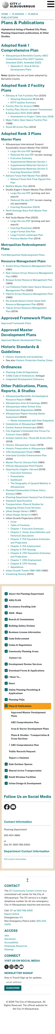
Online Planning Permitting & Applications (24, 691)
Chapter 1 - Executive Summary (27, 528)
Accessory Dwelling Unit (22, 606)
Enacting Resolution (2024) (25, 207)
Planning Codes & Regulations (22, 372)
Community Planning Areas (23, 651)
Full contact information (15, 859)
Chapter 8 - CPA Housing (23, 563)
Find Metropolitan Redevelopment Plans (23, 255)
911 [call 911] (21, 917)
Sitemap (8, 949)
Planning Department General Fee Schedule (29, 497)
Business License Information (25, 632)
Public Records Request (22, 751)
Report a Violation (19, 757)
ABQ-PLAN (15, 600)
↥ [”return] (27, 880)
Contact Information (18, 821)
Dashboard (16, 479)
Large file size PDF (20, 151)
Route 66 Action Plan (17, 127)
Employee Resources (15, 946)
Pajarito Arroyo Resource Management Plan (29, 294)
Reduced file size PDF (22, 154)
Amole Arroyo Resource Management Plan (29, 266)
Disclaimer (10, 939)
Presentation (17, 476)
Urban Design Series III (18, 514)
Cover (13, 521)
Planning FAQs (17, 699)
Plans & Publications (20, 706)
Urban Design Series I (18, 511)
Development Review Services (25, 664)
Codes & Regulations (20, 645)
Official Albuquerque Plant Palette (24, 466)
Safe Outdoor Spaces (20, 764)
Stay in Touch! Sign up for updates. (23, 977)
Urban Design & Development (25, 783)
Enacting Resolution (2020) (25, 172)
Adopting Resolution (21, 99)
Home (4, 14)
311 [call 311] (11, 910)
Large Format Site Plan (22, 231)
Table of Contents (20, 525)
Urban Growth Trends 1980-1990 (23, 570)
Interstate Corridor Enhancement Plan (26, 455)
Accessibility (11, 942)
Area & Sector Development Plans (30, 728)
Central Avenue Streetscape (21, 427)
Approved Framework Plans (16, 323)
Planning (18, 14)
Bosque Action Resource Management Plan (29, 280)
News (12, 683)
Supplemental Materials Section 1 (28, 161)
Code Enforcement (19, 638)
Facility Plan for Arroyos (19, 106)
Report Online (11, 914)
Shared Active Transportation (25, 770)
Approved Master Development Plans (21, 340)
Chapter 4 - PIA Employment (25, 546)
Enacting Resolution (21, 228)
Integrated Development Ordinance (25, 379)
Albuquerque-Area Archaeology (23, 403)
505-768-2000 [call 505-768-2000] (25, 910)
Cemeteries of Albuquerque (21, 424)
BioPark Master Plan (17, 186)
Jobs (6, 935)
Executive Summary (21, 158)
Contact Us (15, 657)
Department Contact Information (26, 851)
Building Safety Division (22, 625)
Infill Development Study (19, 452)
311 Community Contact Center (25, 890)
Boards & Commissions (21, 619)
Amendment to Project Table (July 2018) (32, 116)
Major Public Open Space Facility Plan (26, 120)
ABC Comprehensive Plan (25, 722)
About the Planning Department (26, 593)
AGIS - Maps (15, 613)
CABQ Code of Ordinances (20, 375)
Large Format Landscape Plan (26, 235)
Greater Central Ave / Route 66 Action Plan (29, 438)
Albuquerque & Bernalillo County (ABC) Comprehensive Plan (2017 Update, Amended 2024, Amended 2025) (27, 59)
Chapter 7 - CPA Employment (25, 560)
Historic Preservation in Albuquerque (25, 448)
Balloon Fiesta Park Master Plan (23, 175)
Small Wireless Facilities (22, 777)
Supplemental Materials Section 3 (28, 168)
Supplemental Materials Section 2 (28, 165)
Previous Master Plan (21, 238)
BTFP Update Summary (23, 102)
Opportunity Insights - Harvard (22, 469)
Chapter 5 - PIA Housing (23, 549)
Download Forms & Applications (26, 670)
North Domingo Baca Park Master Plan (26, 210)
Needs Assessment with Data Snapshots (32, 420)
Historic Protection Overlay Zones (34, 360)
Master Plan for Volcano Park (22, 462)
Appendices (16, 567)
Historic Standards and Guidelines (24, 356)
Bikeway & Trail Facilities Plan (22, 95)
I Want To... (15, 677)
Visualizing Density (16, 574)
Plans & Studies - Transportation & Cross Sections (30, 737)
